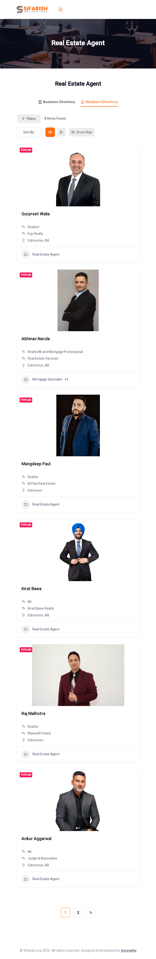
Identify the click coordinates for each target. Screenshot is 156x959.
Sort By (28, 132)
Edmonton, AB (38, 240)
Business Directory (56, 102)
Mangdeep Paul (37, 463)
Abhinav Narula (36, 338)
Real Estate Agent (40, 254)
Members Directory (99, 102)
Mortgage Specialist (42, 379)
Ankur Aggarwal (37, 838)
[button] (77, 828)
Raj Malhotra (34, 713)
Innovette (129, 950)
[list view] (61, 132)
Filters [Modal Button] (29, 119)
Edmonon (35, 490)
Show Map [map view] (81, 132)
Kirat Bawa (32, 588)
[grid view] (50, 132)
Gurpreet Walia (36, 213)
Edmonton (35, 740)
